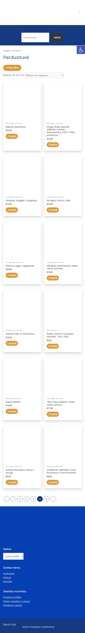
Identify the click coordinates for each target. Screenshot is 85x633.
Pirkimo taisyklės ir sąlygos (16, 601)
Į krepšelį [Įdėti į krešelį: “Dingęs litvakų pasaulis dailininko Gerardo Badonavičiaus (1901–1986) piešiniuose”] (52, 144)
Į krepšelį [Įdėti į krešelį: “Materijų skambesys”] (11, 136)
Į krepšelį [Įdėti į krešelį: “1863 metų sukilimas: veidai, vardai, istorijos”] (52, 414)
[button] (81, 50)
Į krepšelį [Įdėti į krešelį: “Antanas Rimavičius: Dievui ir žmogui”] (11, 482)
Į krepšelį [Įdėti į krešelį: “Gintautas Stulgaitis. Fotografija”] (11, 209)
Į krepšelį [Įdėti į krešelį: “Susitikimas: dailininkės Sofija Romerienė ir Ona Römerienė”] (52, 482)
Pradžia (6, 50)
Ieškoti (57, 37)
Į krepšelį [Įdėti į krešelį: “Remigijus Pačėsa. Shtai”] (52, 209)
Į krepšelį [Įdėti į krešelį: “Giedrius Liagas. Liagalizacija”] (11, 275)
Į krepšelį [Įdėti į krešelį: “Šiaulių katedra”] (11, 411)
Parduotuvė (9, 573)
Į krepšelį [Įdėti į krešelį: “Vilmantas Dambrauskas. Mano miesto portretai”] (52, 278)
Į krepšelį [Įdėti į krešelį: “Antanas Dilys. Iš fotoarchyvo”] (11, 343)
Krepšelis (7, 581)
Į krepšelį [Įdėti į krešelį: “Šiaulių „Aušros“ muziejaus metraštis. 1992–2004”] (52, 345)
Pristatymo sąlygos (12, 605)
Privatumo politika (12, 597)
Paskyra (7, 577)
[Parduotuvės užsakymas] (44, 75)
